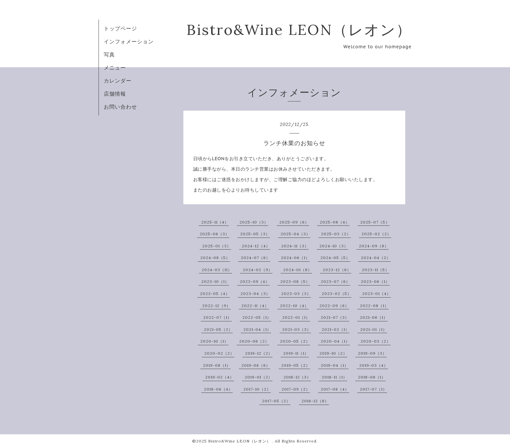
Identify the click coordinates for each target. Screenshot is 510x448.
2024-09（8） (374, 245)
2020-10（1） (214, 341)
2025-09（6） (294, 222)
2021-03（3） (296, 329)
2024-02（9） (257, 269)
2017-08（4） (335, 389)
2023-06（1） (375, 281)
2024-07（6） (255, 257)
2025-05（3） (255, 233)
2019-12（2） (258, 353)
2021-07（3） (335, 317)
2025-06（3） (214, 233)
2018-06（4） (218, 389)
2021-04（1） (257, 329)
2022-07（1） (217, 317)
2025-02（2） (376, 233)
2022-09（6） (334, 305)
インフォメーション (129, 41)
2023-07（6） (335, 281)
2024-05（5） (335, 257)
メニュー (115, 67)
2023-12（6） (337, 269)
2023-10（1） (215, 281)
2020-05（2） (295, 341)
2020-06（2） (254, 341)
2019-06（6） (255, 365)
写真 (109, 54)
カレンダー (117, 80)
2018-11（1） (334, 377)
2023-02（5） (336, 293)
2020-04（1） (335, 341)
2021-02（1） (335, 329)
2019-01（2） (258, 377)
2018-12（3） (297, 377)
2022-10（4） (294, 305)
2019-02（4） (219, 377)
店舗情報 (115, 93)
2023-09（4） (255, 281)
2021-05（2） (218, 329)
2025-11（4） (215, 222)
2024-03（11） (217, 269)
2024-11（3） (295, 245)
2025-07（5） (375, 222)
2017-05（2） (276, 400)
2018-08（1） (372, 377)
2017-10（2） (257, 389)
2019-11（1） (296, 353)
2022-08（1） (374, 305)
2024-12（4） (256, 245)
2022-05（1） (256, 317)
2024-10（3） (333, 245)
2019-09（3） (372, 353)
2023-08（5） (295, 281)
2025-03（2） (336, 233)
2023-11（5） (375, 269)
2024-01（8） (297, 269)
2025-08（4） (334, 222)
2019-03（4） (373, 365)
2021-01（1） (373, 329)
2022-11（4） (255, 305)
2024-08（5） (215, 257)
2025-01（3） (216, 245)
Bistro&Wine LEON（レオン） (299, 29)
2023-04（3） (255, 293)
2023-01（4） (376, 293)
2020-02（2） (219, 353)
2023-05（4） (215, 293)
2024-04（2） (376, 257)
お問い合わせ (120, 106)
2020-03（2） (376, 341)
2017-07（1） (373, 389)
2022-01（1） (296, 317)
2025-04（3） (295, 233)
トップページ (120, 28)
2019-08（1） (217, 365)
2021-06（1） (374, 317)
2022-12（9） (216, 305)
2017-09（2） (296, 389)
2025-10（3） (254, 222)
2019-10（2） (333, 353)
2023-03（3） (296, 293)
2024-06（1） (295, 257)
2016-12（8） (315, 400)
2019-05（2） (295, 365)
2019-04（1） (334, 365)
